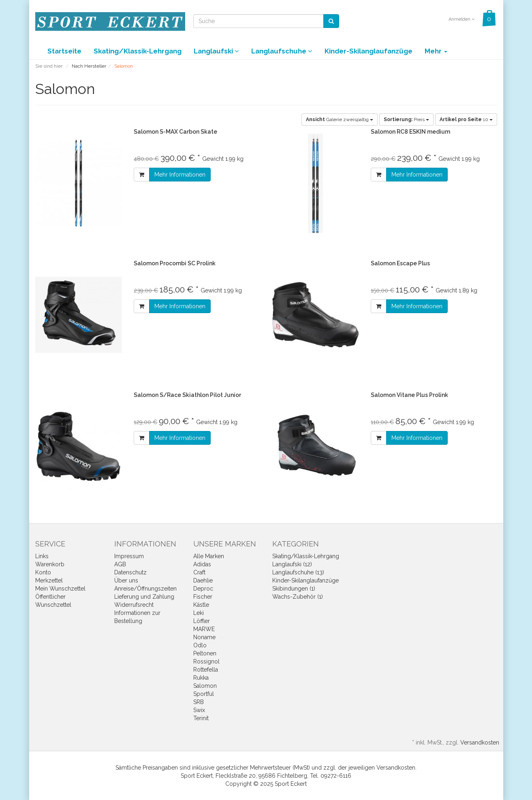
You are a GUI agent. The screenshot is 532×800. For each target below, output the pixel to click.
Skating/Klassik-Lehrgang (138, 51)
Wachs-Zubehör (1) (297, 596)
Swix (199, 710)
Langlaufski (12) (292, 564)
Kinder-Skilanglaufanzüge (368, 51)
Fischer (202, 596)
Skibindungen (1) (293, 588)
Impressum (129, 556)
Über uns (126, 580)
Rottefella (205, 669)
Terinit (201, 718)
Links (42, 556)
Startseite (64, 51)
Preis (406, 119)
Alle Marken (208, 556)
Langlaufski (216, 51)
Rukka (201, 677)
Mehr (436, 51)
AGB (120, 564)
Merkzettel (49, 580)
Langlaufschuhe (281, 51)
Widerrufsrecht (134, 605)
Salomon (205, 686)
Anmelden (461, 19)
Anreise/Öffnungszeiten (145, 588)
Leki (198, 613)
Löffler (201, 621)
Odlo (200, 645)
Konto (43, 572)
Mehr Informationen (179, 174)
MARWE (204, 629)
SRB (198, 702)
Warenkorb (49, 564)
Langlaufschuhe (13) (298, 572)
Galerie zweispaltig (339, 119)
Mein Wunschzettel (60, 588)
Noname (204, 637)
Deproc (203, 588)
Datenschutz (130, 572)
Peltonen (204, 653)
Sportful (203, 694)
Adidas (202, 564)
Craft (199, 572)
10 (466, 119)
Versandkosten (479, 742)
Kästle (201, 605)
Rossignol (206, 661)
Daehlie (203, 580)
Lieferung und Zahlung (144, 596)
